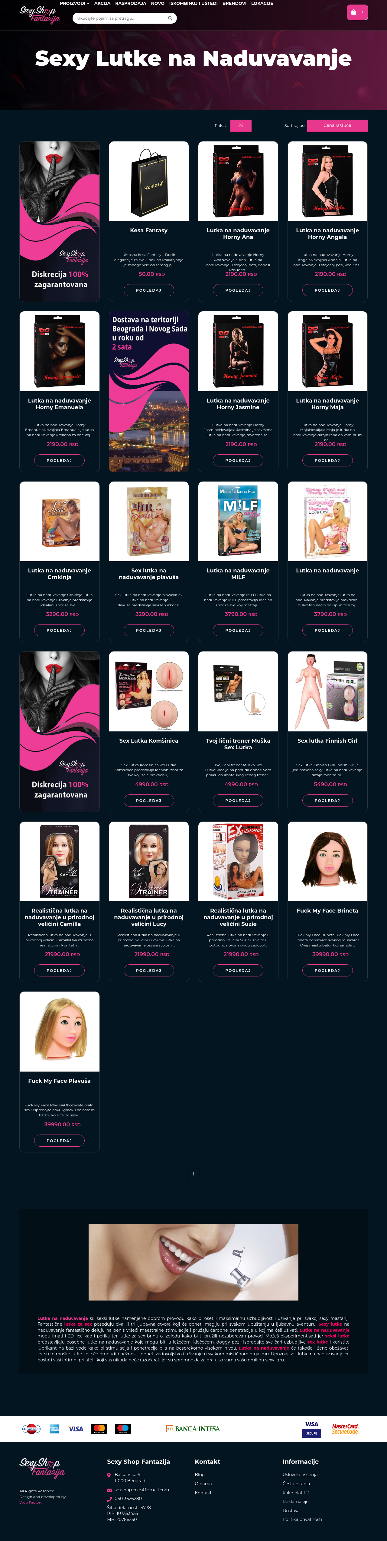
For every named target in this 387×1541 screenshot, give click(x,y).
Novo (157, 3)
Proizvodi (74, 3)
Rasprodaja (130, 3)
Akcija (102, 3)
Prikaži (221, 125)
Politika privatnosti (302, 1519)
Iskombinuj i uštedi (193, 3)
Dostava (291, 1510)
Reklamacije (296, 1501)
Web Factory (30, 1502)
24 (241, 125)
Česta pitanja (296, 1483)
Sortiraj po (295, 125)
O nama (203, 1483)
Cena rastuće (337, 125)
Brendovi (235, 3)
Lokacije (262, 3)
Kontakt (203, 1493)
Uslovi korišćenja (300, 1474)
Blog (200, 1474)
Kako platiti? (296, 1493)
